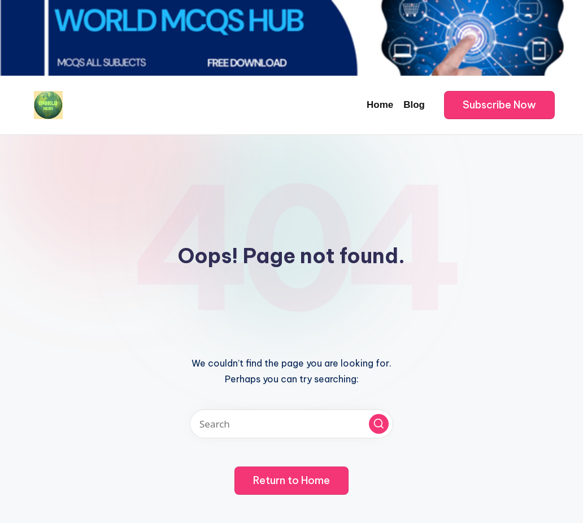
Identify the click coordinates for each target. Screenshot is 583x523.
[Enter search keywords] (291, 423)
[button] (499, 105)
